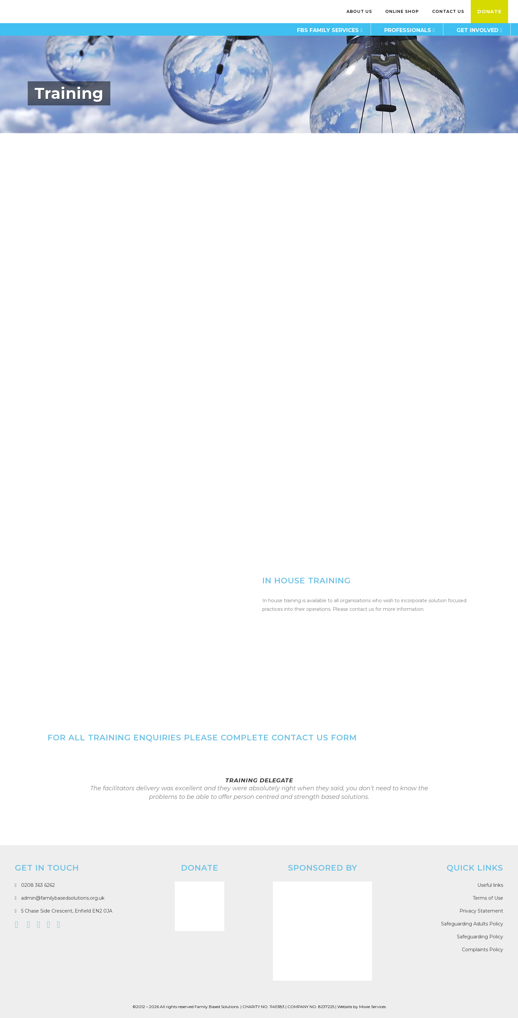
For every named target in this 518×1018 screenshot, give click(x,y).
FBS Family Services (320, 30)
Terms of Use (488, 898)
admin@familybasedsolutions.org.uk (59, 898)
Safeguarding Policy (480, 937)
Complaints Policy (482, 950)
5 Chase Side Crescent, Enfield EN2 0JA (63, 911)
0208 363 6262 (35, 885)
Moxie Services (372, 1006)
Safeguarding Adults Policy (472, 924)
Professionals (400, 30)
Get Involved (470, 30)
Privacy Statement (481, 911)
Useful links (490, 885)
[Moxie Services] (322, 931)
